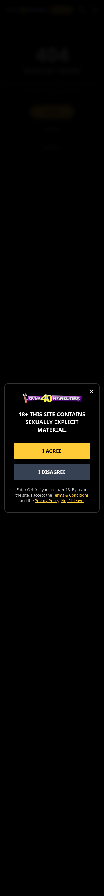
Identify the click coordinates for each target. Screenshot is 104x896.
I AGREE (52, 451)
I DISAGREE (52, 472)
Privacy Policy (47, 500)
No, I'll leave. (72, 500)
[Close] (91, 391)
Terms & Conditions (71, 495)
